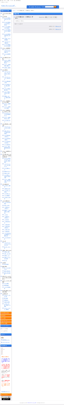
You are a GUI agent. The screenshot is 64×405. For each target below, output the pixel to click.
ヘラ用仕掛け (7, 231)
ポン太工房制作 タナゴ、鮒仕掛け (7, 31)
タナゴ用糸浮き (7, 144)
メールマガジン (5, 394)
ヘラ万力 (6, 214)
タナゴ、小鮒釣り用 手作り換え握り (7, 181)
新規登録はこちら (6, 339)
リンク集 (3, 318)
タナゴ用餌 (6, 283)
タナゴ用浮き (5, 69)
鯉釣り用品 (4, 266)
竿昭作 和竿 (7, 251)
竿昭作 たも (7, 255)
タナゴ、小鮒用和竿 (6, 48)
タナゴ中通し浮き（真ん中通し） (7, 86)
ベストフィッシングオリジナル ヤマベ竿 (7, 244)
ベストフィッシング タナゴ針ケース (7, 165)
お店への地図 (4, 323)
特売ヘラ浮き (7, 205)
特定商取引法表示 (5, 312)
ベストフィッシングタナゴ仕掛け (7, 128)
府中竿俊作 (6, 264)
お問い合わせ (38, 6)
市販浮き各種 (7, 302)
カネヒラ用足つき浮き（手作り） (7, 93)
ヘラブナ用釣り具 (5, 200)
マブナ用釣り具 (5, 184)
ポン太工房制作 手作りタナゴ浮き (7, 19)
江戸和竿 (4, 262)
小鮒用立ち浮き (7, 188)
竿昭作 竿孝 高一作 (6, 250)
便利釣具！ (6, 300)
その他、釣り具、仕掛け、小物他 (7, 305)
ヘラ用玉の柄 (7, 224)
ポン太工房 (4, 16)
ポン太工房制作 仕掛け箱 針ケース (7, 35)
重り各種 (6, 298)
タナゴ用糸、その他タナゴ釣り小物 (7, 176)
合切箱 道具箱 (7, 67)
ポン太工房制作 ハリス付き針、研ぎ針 (7, 23)
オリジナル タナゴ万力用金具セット (7, 114)
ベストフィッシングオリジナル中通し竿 (7, 51)
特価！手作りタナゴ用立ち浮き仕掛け (7, 132)
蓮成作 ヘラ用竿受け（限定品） (7, 211)
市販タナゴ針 (7, 173)
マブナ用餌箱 (7, 195)
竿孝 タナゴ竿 (7, 253)
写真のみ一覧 (58, 26)
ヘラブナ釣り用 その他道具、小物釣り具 (7, 234)
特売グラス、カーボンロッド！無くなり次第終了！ (6, 277)
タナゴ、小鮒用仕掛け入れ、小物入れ (7, 61)
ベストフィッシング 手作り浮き (7, 78)
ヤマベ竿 (4, 241)
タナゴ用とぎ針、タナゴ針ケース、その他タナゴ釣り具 (6, 155)
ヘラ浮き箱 (6, 219)
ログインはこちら (6, 342)
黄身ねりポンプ (7, 171)
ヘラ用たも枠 (7, 229)
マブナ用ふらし (7, 193)
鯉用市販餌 (6, 285)
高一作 (5, 260)
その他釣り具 (5, 293)
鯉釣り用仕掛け (7, 271)
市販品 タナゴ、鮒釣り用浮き (7, 97)
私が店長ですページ (6, 391)
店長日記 (3, 315)
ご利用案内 (32, 6)
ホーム (14, 10)
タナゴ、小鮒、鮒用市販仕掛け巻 (7, 148)
